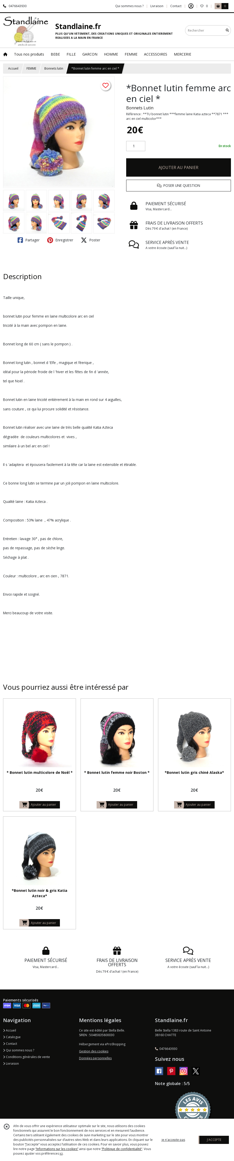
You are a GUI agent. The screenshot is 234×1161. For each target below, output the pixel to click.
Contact (175, 6)
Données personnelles (95, 1058)
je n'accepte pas (173, 1140)
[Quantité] (135, 146)
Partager (29, 240)
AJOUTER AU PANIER (178, 167)
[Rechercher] (227, 30)
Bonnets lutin (53, 68)
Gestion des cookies (93, 1051)
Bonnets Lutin (139, 108)
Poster (90, 240)
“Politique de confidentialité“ (121, 1149)
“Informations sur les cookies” (56, 1149)
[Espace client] (190, 6)
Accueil (13, 68)
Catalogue (12, 1037)
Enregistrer (60, 240)
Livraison (11, 1063)
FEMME (31, 68)
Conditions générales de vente (26, 1057)
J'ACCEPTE (214, 1140)
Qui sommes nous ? (18, 1050)
